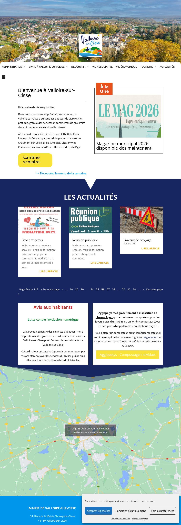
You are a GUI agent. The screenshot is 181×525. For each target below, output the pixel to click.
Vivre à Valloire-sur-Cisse (48, 66)
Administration (13, 66)
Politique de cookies (121, 518)
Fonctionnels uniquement (131, 510)
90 (134, 289)
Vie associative (102, 66)
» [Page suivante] (143, 289)
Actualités (167, 66)
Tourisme (148, 66)
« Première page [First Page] (50, 289)
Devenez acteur (32, 240)
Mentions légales (140, 518)
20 (76, 289)
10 (71, 289)
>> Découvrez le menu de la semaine (61, 173)
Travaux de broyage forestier (137, 241)
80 (128, 289)
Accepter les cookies (98, 510)
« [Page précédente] (62, 289)
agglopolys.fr (151, 337)
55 (97, 289)
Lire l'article (48, 271)
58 (113, 289)
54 (92, 289)
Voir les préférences (162, 510)
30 (82, 289)
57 (108, 289)
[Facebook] (3, 77)
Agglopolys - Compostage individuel (128, 354)
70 (123, 289)
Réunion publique (85, 240)
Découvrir (80, 66)
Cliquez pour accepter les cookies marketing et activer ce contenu (90, 430)
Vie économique (126, 66)
